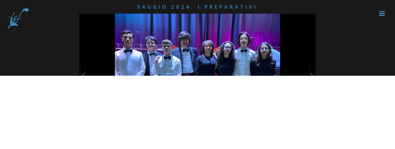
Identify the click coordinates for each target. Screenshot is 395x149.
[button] (82, 75)
